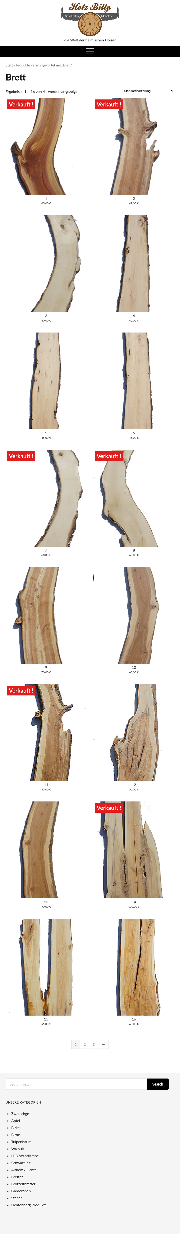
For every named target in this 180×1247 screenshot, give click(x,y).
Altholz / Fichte (24, 1169)
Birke (15, 1127)
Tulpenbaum (21, 1141)
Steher (16, 1198)
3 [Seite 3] (94, 1044)
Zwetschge (20, 1113)
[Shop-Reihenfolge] (148, 91)
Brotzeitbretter (23, 1183)
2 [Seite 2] (85, 1044)
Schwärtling (20, 1162)
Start (9, 65)
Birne (15, 1134)
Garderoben (21, 1190)
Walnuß (17, 1148)
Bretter (17, 1176)
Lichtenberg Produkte (29, 1205)
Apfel (15, 1120)
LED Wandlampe (25, 1155)
